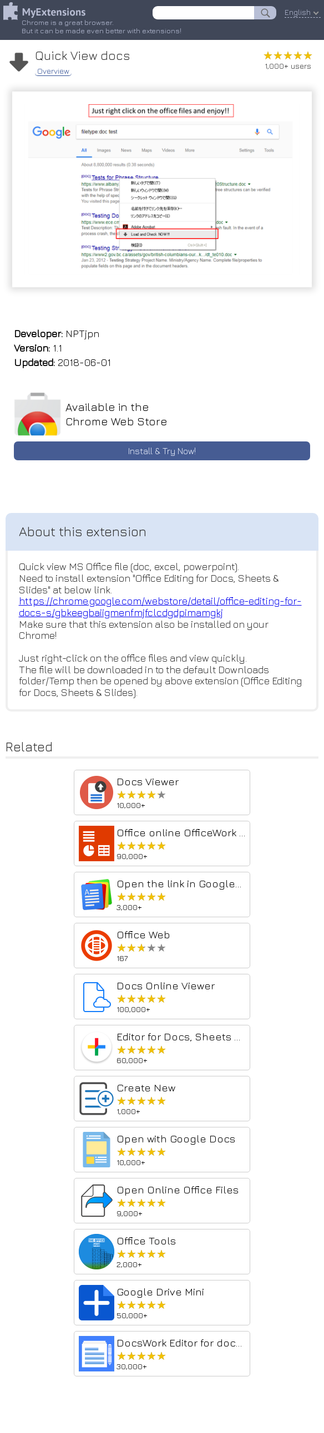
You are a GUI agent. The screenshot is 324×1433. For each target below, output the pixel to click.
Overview (53, 69)
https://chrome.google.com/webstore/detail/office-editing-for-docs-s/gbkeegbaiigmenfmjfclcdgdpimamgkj (160, 606)
